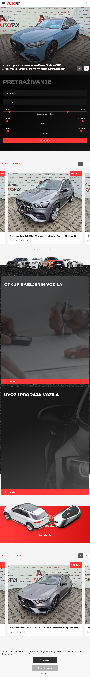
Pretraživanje (45, 140)
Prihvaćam (45, 660)
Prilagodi (45, 674)
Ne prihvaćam (45, 668)
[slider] (9, 112)
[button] (79, 68)
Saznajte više (47, 381)
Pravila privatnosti (9, 654)
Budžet (45, 133)
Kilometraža (45, 123)
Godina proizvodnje (45, 114)
